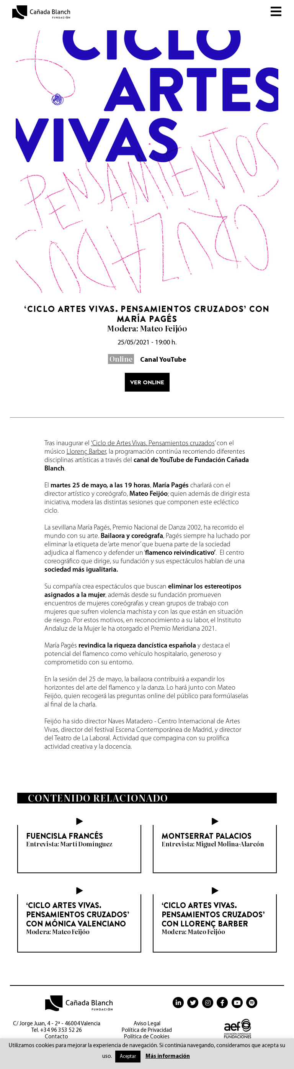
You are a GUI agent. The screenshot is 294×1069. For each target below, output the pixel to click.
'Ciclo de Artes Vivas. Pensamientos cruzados (153, 443)
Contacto (56, 1037)
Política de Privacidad (147, 1030)
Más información (167, 1056)
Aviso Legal (147, 1024)
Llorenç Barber (86, 452)
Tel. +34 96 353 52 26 (56, 1030)
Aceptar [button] (128, 1056)
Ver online (147, 382)
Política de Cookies (147, 1037)
